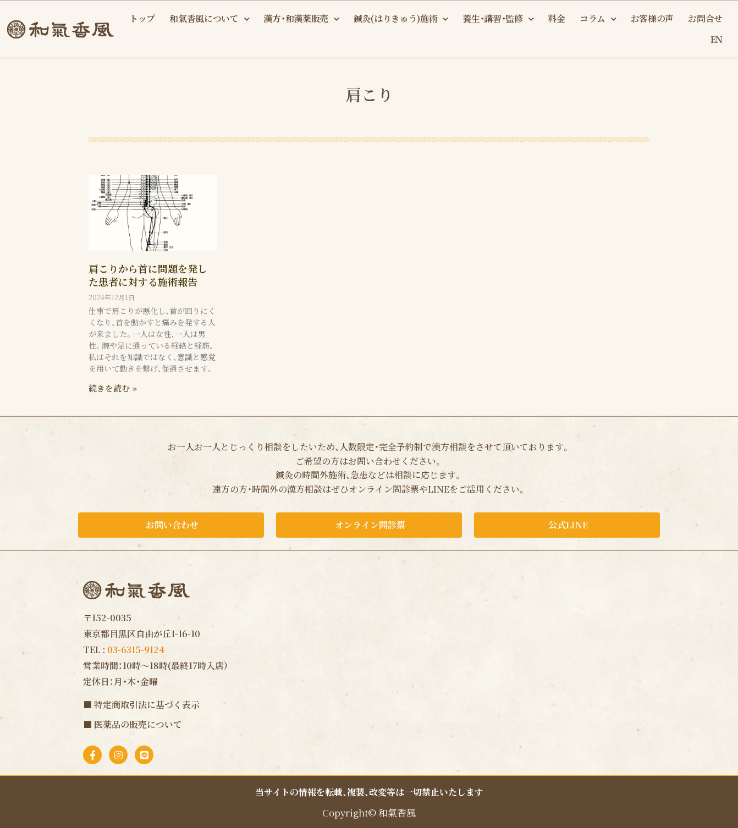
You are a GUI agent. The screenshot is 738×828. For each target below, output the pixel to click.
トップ (142, 18)
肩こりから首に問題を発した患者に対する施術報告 (148, 274)
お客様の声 (652, 18)
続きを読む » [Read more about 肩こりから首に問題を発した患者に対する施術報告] (113, 388)
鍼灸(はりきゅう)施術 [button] (401, 18)
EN (717, 39)
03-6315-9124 (135, 649)
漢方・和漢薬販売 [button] (301, 18)
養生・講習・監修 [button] (497, 18)
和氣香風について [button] (209, 18)
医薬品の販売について (138, 724)
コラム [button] (598, 18)
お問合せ (705, 18)
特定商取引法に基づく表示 (147, 704)
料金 (556, 18)
